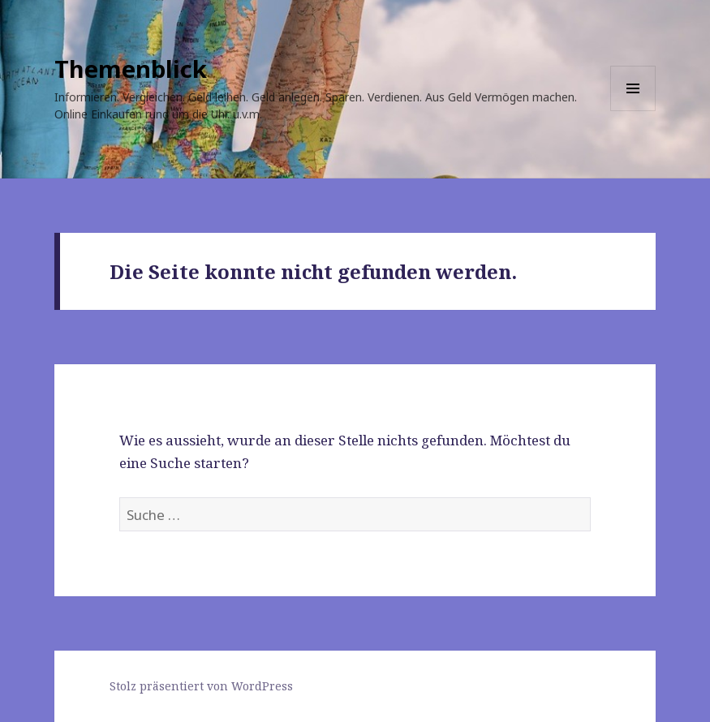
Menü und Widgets (633, 110)
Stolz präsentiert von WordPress (201, 686)
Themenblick (130, 68)
